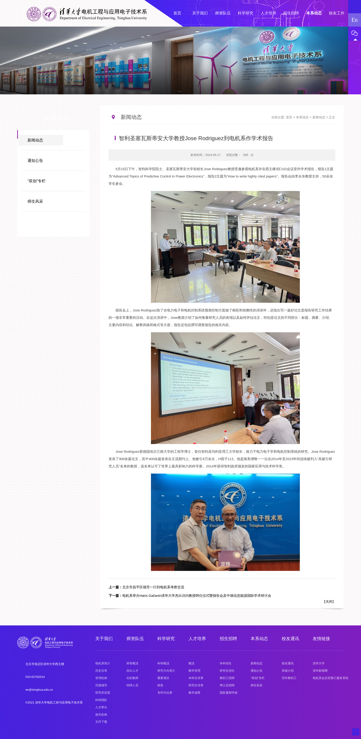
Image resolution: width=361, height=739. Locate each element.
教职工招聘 (227, 678)
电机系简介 (102, 663)
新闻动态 (35, 140)
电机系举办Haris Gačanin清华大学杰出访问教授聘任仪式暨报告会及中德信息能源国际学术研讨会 (190, 595)
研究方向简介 (166, 670)
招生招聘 (228, 638)
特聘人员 (132, 685)
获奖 (160, 685)
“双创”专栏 (36, 181)
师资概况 (132, 663)
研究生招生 (227, 670)
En (354, 20)
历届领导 (101, 685)
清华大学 (319, 663)
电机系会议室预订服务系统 (330, 678)
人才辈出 (101, 707)
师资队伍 (135, 638)
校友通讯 (290, 638)
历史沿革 (101, 670)
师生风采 (35, 201)
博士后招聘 (227, 685)
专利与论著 (164, 692)
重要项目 (163, 678)
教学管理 (194, 670)
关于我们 (104, 638)
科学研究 (166, 638)
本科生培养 (196, 678)
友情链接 (321, 638)
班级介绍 (288, 670)
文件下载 (101, 721)
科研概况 (163, 663)
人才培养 (197, 638)
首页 (289, 117)
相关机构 (101, 714)
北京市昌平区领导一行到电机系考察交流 (146, 587)
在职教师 (132, 678)
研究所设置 (102, 692)
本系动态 (302, 117)
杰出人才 (132, 670)
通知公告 (35, 160)
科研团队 (101, 700)
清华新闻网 (320, 670)
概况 (191, 663)
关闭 (329, 601)
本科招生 (226, 663)
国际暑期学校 (229, 692)
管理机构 (101, 678)
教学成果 (194, 692)
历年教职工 (289, 678)
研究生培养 (196, 685)
